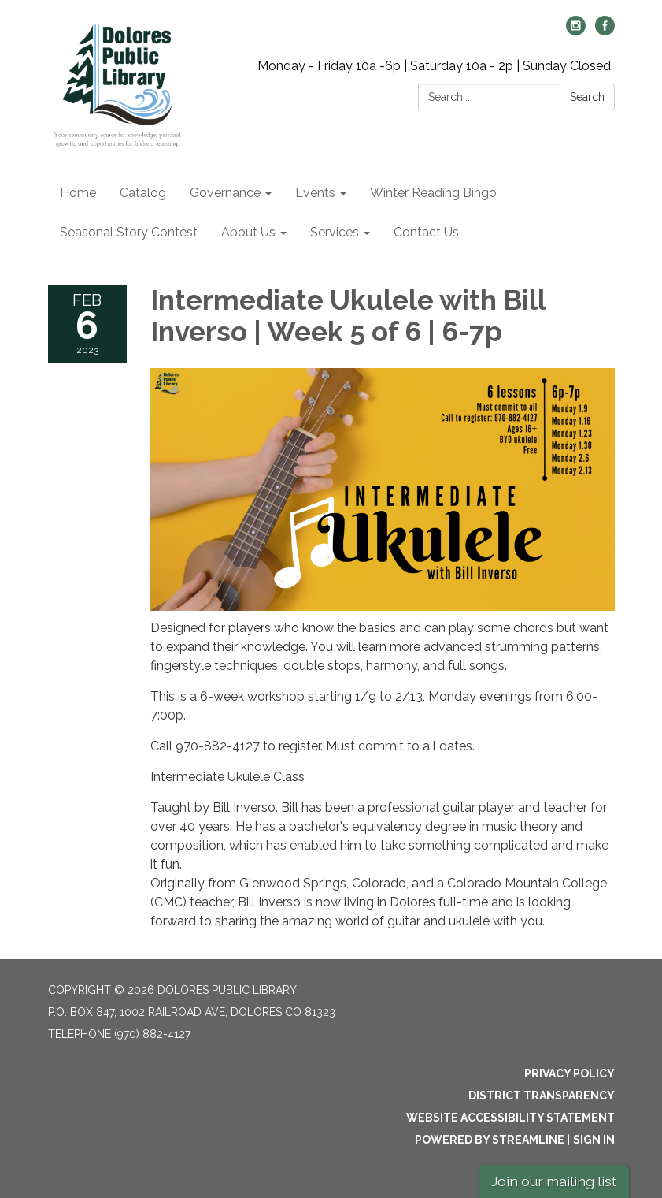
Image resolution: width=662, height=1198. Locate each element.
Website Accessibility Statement (510, 1117)
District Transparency (541, 1095)
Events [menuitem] (315, 192)
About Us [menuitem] (248, 232)
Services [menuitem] (334, 232)
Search (587, 97)
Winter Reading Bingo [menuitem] (433, 192)
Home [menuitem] (78, 192)
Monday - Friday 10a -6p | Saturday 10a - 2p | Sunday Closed (434, 65)
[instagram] (576, 31)
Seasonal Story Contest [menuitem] (129, 232)
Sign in (594, 1139)
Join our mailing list (553, 1181)
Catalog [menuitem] (143, 192)
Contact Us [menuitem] (426, 232)
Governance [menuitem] (225, 192)
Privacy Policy (569, 1073)
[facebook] (605, 31)
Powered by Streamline (489, 1139)
